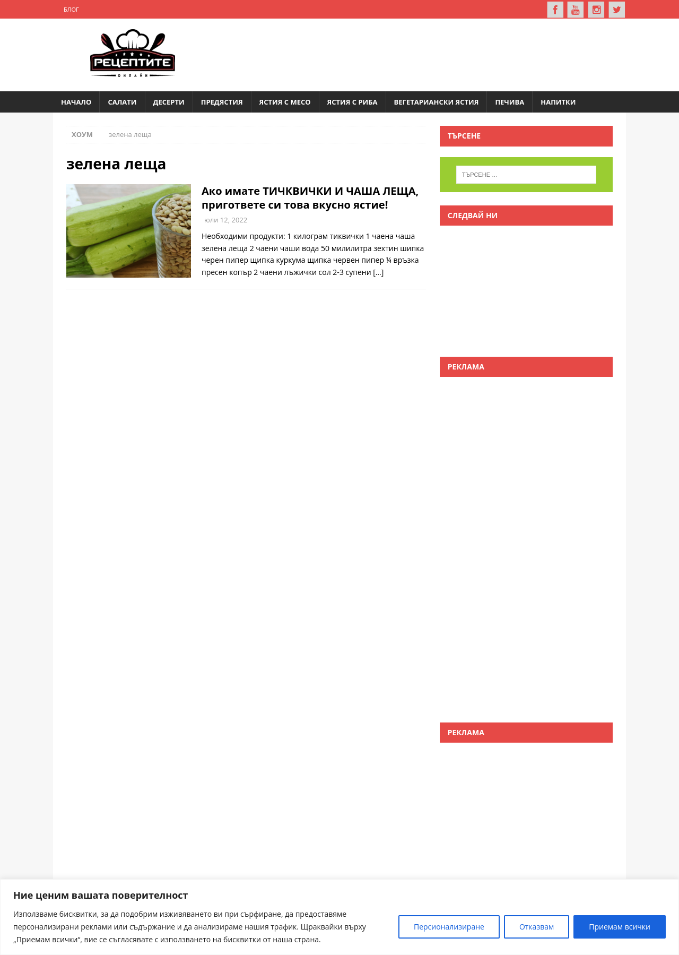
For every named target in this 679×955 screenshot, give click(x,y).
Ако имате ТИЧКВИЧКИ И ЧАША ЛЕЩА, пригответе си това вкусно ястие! (310, 197)
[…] (378, 271)
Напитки (558, 101)
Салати (122, 101)
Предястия (222, 101)
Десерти (169, 101)
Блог (71, 9)
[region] (339, 917)
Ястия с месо (285, 101)
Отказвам (536, 927)
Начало (76, 101)
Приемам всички (619, 927)
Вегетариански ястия (436, 101)
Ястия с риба (352, 101)
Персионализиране (449, 927)
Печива (509, 101)
